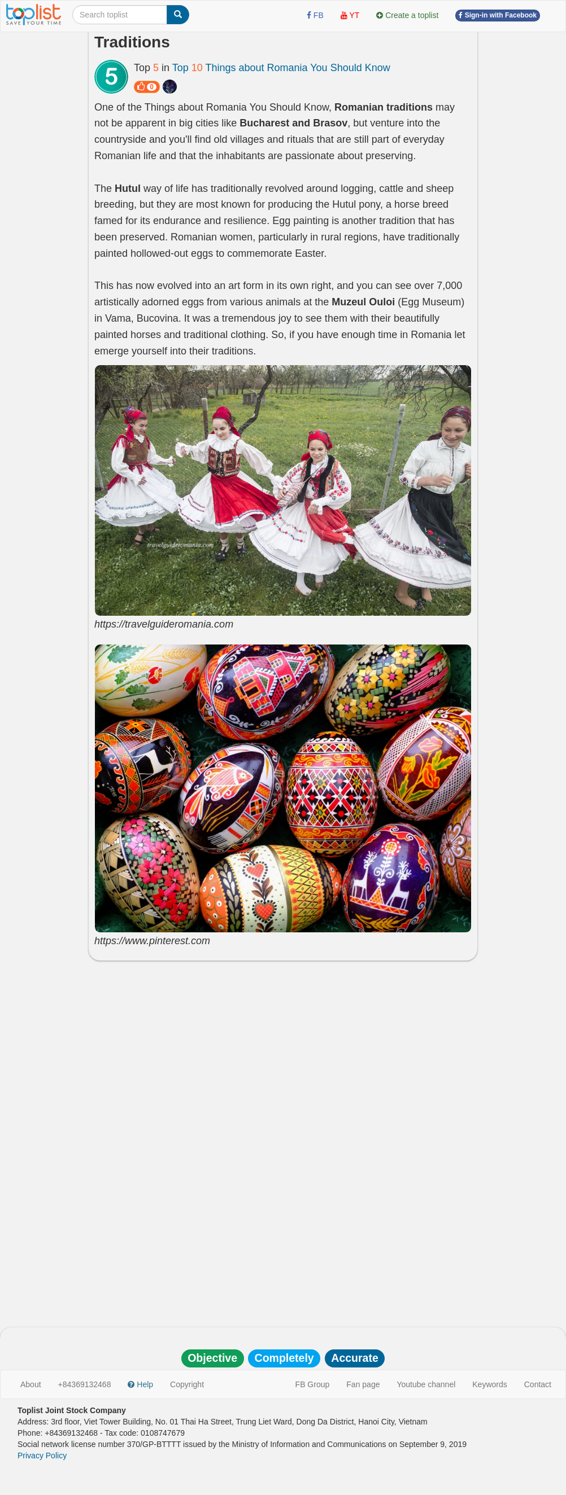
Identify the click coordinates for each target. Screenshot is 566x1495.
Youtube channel (426, 1384)
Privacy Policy (42, 1455)
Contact (537, 1384)
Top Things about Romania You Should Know (281, 67)
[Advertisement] (283, 1051)
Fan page (363, 1384)
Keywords (489, 1384)
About (30, 1384)
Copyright (187, 1384)
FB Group (312, 1384)
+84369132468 (84, 1384)
